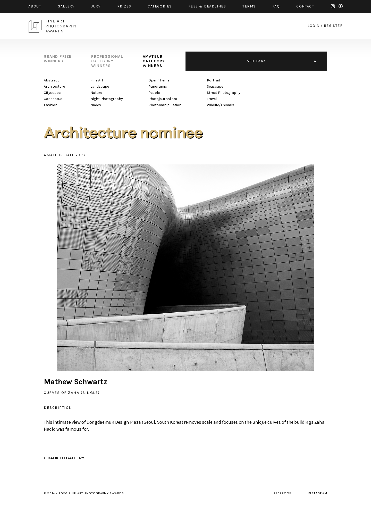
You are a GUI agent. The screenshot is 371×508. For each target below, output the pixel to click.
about (34, 6)
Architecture (54, 86)
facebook (341, 6)
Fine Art (96, 80)
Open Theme (158, 80)
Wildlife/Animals (220, 105)
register (333, 25)
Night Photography (106, 99)
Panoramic (157, 86)
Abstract (51, 80)
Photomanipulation (164, 105)
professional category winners (107, 61)
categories (160, 6)
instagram (333, 6)
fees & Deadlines (207, 6)
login (314, 25)
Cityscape (52, 92)
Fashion (50, 105)
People (154, 92)
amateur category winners (154, 61)
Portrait (213, 80)
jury (96, 6)
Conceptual (53, 99)
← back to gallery (64, 458)
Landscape (99, 86)
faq (276, 6)
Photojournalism (162, 99)
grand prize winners (58, 58)
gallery (66, 6)
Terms (249, 6)
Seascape (215, 86)
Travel (212, 99)
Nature (96, 92)
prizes (124, 6)
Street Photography (223, 92)
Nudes (95, 105)
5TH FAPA (256, 61)
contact (305, 6)
